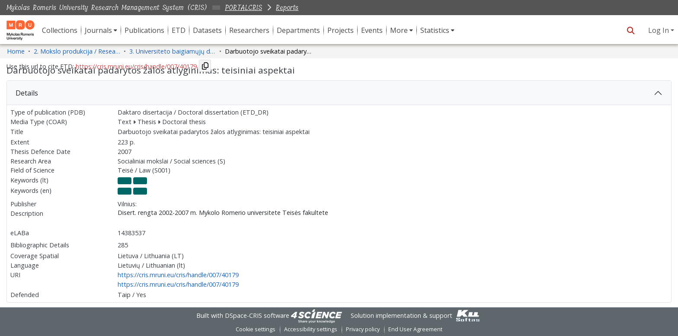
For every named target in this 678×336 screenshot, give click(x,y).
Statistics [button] (434, 30)
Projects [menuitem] (340, 30)
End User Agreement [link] (415, 329)
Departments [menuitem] (298, 30)
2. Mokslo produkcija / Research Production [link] (77, 51)
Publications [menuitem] (144, 30)
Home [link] (16, 51)
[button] (630, 30)
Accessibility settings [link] (310, 329)
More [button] (399, 30)
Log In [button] (659, 30)
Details (27, 93)
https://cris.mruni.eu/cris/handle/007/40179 (178, 275)
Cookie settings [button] (255, 329)
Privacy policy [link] (363, 329)
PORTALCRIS (243, 7)
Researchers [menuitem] (249, 30)
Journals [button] (98, 30)
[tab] (339, 93)
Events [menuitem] (372, 30)
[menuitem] (101, 30)
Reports (287, 7)
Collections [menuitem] (59, 30)
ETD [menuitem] (178, 30)
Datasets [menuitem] (207, 30)
